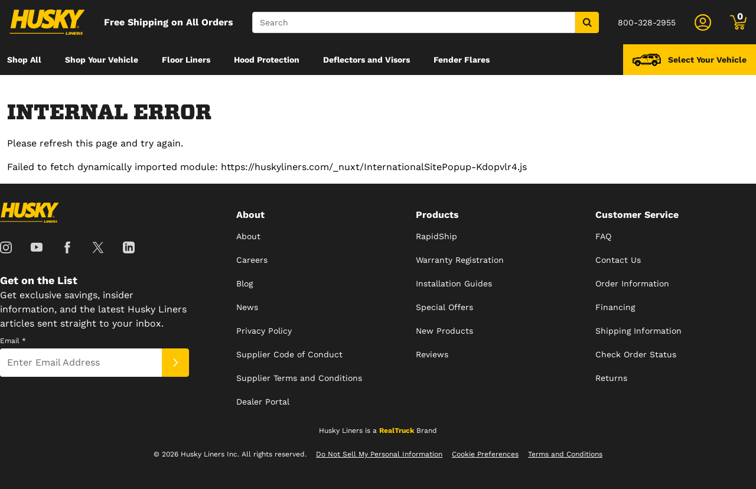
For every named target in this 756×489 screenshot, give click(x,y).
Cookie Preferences (485, 454)
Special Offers (444, 307)
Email (13, 341)
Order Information (632, 283)
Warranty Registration (460, 260)
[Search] (413, 22)
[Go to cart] (738, 22)
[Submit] (175, 362)
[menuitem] (24, 59)
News (247, 307)
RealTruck (396, 430)
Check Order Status (635, 354)
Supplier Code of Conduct (289, 354)
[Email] (81, 362)
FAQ (603, 236)
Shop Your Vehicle (101, 59)
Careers (252, 260)
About (248, 236)
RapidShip (436, 236)
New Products (444, 330)
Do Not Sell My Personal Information (379, 454)
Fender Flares (462, 59)
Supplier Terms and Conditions (299, 378)
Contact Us (618, 260)
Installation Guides (454, 283)
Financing (615, 307)
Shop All (24, 59)
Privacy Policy (264, 330)
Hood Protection (266, 59)
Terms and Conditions (565, 454)
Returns (611, 378)
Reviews (432, 354)
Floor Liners (186, 59)
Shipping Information (638, 330)
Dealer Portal (262, 401)
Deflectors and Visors (366, 59)
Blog (244, 283)
